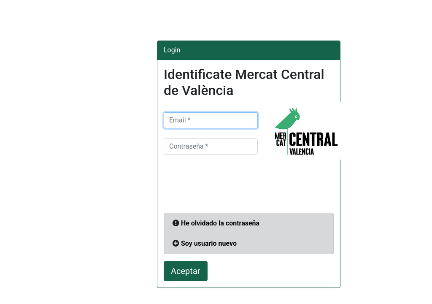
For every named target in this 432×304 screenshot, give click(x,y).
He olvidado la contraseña (220, 223)
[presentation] (228, 186)
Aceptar (185, 271)
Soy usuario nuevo (209, 243)
